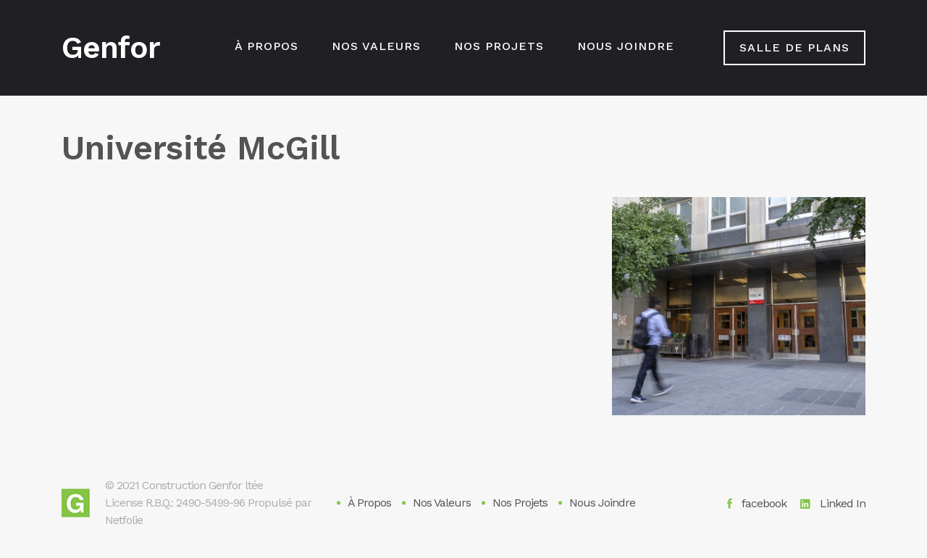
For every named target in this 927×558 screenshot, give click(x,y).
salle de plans (794, 47)
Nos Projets (499, 46)
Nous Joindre (625, 46)
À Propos (266, 46)
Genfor (111, 47)
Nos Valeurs (376, 46)
